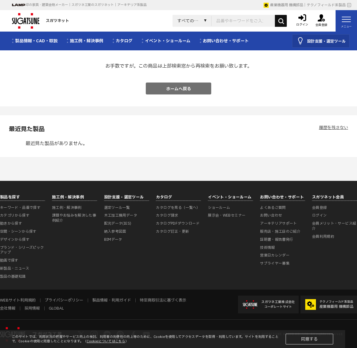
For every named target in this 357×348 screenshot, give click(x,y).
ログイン (319, 215)
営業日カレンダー (274, 255)
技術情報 (267, 247)
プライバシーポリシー (64, 300)
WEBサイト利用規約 (18, 300)
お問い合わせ (271, 215)
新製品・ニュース (14, 268)
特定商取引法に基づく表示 (163, 300)
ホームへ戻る (178, 89)
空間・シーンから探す (18, 231)
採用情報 (32, 308)
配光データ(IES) (117, 223)
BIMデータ (113, 239)
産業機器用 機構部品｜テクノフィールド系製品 (305, 5)
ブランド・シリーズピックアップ (22, 250)
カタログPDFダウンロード (178, 223)
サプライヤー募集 (274, 263)
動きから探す (11, 223)
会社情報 (7, 308)
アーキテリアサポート (278, 223)
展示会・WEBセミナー (226, 215)
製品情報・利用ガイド (111, 300)
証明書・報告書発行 (276, 239)
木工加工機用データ (120, 215)
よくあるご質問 (273, 207)
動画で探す (9, 260)
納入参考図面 (115, 231)
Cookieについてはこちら (106, 341)
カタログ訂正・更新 (172, 231)
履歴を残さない (333, 128)
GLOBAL (56, 308)
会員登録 (319, 207)
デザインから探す (14, 239)
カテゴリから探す (14, 215)
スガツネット (40, 21)
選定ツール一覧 (117, 207)
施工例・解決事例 (67, 207)
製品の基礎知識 (13, 276)
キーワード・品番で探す (20, 207)
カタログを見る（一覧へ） (178, 207)
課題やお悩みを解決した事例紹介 (74, 218)
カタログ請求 (167, 215)
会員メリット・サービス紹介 (334, 226)
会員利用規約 (323, 236)
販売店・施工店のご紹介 (280, 231)
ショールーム (219, 207)
